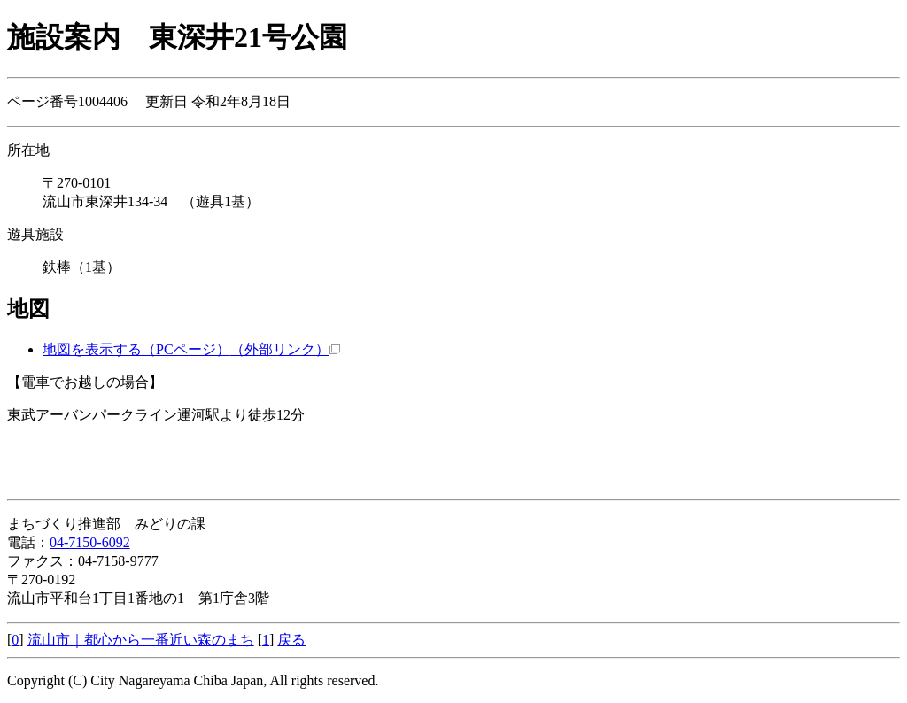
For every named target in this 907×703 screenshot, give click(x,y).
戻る (291, 639)
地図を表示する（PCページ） (191, 349)
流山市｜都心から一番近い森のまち (140, 639)
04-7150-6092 (90, 542)
